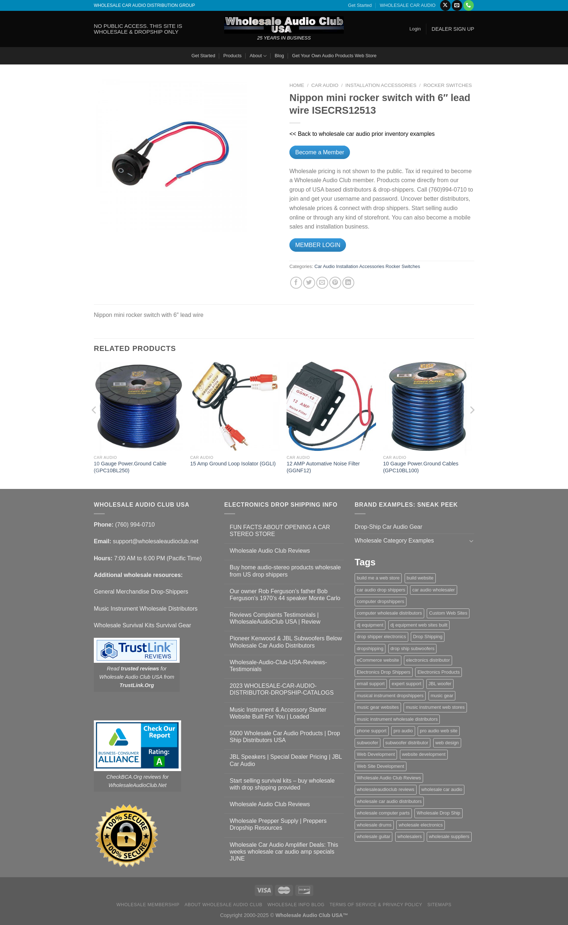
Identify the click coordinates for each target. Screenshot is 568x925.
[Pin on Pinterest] (335, 283)
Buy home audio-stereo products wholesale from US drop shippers (285, 570)
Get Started (360, 5)
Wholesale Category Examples (394, 540)
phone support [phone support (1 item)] (372, 730)
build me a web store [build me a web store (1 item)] (378, 578)
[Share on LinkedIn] (348, 283)
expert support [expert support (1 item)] (406, 683)
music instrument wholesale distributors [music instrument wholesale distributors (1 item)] (397, 719)
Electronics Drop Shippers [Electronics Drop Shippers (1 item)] (383, 672)
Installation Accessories (381, 85)
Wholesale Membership (148, 904)
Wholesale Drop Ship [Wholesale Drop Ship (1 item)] (438, 813)
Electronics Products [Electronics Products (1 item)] (438, 672)
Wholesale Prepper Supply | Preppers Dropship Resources (278, 824)
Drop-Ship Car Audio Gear (388, 527)
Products (232, 55)
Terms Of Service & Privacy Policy (376, 904)
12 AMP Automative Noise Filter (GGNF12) (323, 467)
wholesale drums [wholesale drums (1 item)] (374, 825)
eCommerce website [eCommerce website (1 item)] (378, 660)
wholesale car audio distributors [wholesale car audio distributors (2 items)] (389, 801)
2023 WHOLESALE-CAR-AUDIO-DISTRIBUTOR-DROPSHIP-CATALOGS (282, 689)
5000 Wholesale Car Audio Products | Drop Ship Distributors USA (285, 736)
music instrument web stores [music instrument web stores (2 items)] (435, 707)
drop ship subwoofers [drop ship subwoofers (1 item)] (412, 648)
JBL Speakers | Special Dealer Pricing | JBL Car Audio (286, 760)
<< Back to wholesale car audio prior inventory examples (362, 134)
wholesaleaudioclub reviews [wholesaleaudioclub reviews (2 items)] (385, 789)
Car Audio (324, 85)
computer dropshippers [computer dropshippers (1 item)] (380, 601)
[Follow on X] (445, 5)
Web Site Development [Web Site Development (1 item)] (380, 766)
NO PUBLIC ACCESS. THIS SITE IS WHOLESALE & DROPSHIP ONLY (138, 29)
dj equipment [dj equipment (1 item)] (370, 625)
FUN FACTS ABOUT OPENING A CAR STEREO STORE (280, 530)
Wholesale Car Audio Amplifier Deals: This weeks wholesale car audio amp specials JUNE (284, 852)
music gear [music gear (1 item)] (442, 695)
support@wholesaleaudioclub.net (155, 541)
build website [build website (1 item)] (420, 578)
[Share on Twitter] (309, 283)
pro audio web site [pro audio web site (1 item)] (439, 730)
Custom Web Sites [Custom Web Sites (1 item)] (448, 613)
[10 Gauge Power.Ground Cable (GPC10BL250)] (138, 406)
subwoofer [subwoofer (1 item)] (367, 742)
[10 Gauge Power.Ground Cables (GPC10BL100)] (428, 406)
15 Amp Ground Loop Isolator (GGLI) (233, 463)
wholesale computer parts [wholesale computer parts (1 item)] (383, 813)
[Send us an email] (457, 5)
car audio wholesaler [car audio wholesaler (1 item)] (433, 590)
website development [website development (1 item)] (424, 754)
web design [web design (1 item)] (447, 742)
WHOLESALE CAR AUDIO (408, 5)
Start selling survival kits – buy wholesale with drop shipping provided (282, 784)
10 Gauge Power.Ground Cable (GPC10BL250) (130, 467)
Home (296, 85)
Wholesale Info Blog (296, 904)
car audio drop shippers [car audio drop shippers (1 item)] (381, 590)
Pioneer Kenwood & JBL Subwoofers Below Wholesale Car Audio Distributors (286, 641)
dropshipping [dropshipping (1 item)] (370, 648)
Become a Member (319, 152)
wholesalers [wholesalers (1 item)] (409, 836)
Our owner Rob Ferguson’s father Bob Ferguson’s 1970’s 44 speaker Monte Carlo (285, 594)
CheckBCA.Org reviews (133, 777)
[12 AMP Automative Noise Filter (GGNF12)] (331, 406)
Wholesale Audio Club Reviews (270, 551)
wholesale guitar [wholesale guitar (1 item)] (373, 836)
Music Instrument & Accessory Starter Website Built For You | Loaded (278, 713)
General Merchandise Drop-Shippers (141, 592)
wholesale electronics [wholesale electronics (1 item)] (420, 825)
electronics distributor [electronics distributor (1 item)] (428, 660)
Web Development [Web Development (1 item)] (376, 754)
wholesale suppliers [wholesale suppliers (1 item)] (449, 836)
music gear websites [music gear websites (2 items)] (378, 707)
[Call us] (468, 5)
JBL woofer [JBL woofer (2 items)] (440, 683)
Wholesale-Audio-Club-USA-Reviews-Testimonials (278, 665)
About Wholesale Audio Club (223, 904)
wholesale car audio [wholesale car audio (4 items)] (441, 789)
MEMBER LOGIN (317, 245)
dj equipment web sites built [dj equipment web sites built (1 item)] (418, 625)
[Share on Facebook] (296, 283)
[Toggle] (471, 540)
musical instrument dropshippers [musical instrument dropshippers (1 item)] (390, 695)
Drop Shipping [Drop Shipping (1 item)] (427, 636)
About (258, 56)
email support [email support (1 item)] (371, 683)
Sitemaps (439, 904)
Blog (279, 55)
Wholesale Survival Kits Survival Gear (142, 625)
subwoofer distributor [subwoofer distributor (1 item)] (407, 742)
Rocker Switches (447, 85)
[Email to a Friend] (322, 283)
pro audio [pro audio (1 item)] (403, 730)
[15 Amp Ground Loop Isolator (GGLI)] (235, 406)
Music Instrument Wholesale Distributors (145, 609)
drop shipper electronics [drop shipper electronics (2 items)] (381, 636)
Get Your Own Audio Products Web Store (334, 55)
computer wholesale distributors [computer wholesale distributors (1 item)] (389, 613)
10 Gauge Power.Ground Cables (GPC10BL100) (421, 467)
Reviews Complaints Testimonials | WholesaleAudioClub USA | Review (275, 618)
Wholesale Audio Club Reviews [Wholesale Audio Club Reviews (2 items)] (389, 777)
